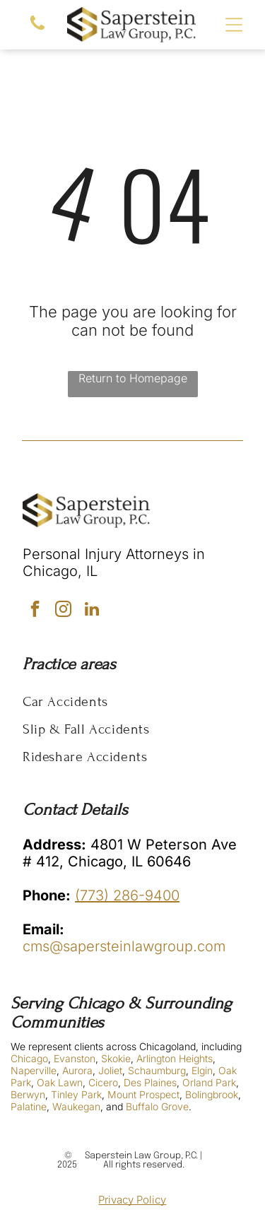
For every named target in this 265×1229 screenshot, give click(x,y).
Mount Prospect (143, 1094)
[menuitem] (132, 701)
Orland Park (209, 1082)
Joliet (110, 1070)
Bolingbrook (211, 1094)
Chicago (29, 1058)
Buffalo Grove (157, 1106)
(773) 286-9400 (127, 895)
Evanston (74, 1058)
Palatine (29, 1106)
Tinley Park (76, 1094)
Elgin (202, 1070)
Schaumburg (157, 1070)
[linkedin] (91, 610)
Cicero (103, 1082)
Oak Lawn (60, 1082)
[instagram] (63, 610)
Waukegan (76, 1106)
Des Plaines (150, 1082)
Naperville (34, 1070)
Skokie (116, 1058)
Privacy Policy (132, 1199)
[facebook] (35, 610)
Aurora (77, 1070)
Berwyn (28, 1094)
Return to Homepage (132, 378)
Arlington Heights (174, 1058)
